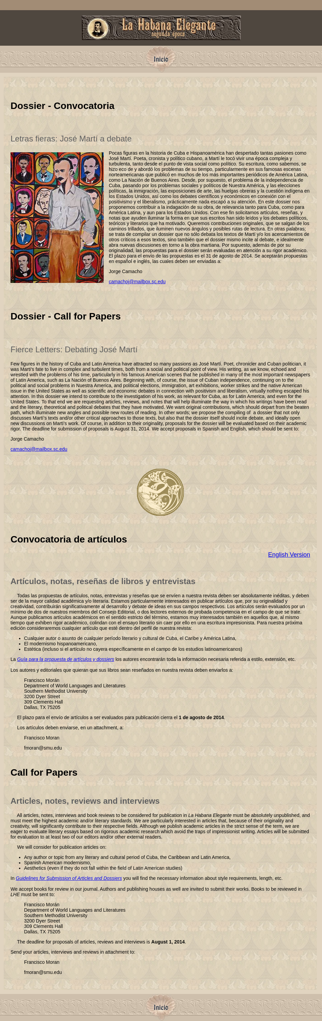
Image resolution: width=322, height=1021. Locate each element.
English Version (289, 554)
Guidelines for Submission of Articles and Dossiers (69, 878)
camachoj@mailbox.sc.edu (137, 281)
